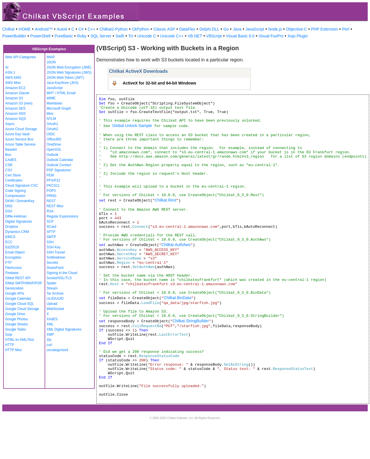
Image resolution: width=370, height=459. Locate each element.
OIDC (51, 134)
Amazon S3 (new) (18, 103)
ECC (8, 242)
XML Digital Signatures (64, 329)
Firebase (12, 273)
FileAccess (13, 268)
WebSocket (55, 309)
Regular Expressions (62, 216)
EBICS (10, 237)
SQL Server (101, 36)
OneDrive (54, 144)
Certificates (13, 180)
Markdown (54, 103)
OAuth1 (52, 124)
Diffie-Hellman (16, 216)
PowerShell (40, 36)
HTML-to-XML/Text (19, 340)
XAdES (52, 319)
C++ (91, 29)
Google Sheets (16, 324)
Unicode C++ (172, 36)
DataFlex (187, 29)
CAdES (10, 160)
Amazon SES (15, 108)
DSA (8, 211)
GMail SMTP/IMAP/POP (23, 283)
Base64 (11, 150)
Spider (52, 283)
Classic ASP (164, 29)
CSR (8, 165)
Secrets (52, 263)
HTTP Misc (13, 350)
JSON (51, 62)
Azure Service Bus (19, 139)
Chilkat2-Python (114, 29)
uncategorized (57, 350)
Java (237, 29)
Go (226, 29)
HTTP (9, 345)
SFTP (51, 232)
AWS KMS (13, 78)
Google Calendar (18, 299)
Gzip (8, 335)
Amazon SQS (15, 119)
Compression (15, 196)
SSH (50, 242)
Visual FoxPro (270, 36)
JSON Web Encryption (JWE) (69, 67)
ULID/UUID (55, 299)
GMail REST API (17, 278)
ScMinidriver (56, 257)
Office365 (54, 139)
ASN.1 (10, 73)
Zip (49, 340)
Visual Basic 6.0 (240, 36)
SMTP (51, 237)
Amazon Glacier (17, 93)
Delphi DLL (209, 29)
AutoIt (62, 29)
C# (80, 29)
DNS (8, 206)
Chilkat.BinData (177, 297)
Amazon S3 (14, 98)
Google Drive (15, 314)
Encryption (13, 257)
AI (6, 67)
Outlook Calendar (60, 160)
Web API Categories (20, 57)
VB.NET (195, 36)
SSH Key (54, 247)
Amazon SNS (15, 114)
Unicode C (146, 36)
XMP (50, 335)
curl (49, 345)
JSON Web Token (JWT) (65, 78)
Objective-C (296, 29)
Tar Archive (55, 293)
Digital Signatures (18, 222)
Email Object (15, 252)
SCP (50, 222)
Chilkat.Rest (165, 200)
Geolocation (14, 288)
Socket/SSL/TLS (59, 278)
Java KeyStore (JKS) (62, 83)
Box (8, 155)
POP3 (51, 191)
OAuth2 (52, 129)
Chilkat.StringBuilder (190, 321)
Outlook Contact (59, 165)
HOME (25, 29)
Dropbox (11, 227)
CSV (8, 170)
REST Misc (55, 206)
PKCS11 (53, 186)
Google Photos (16, 319)
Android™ (44, 29)
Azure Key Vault (17, 134)
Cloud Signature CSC (21, 186)
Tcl (130, 36)
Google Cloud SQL (19, 304)
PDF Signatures (59, 170)
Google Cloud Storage (22, 309)
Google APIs (14, 293)
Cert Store (13, 175)
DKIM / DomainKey (19, 201)
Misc (50, 114)
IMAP (51, 57)
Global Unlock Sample (132, 125)
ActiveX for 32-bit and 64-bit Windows (159, 83)
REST (51, 201)
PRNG (52, 196)
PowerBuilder (14, 36)
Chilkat (8, 29)
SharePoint (55, 268)
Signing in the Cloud (62, 273)
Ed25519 (12, 247)
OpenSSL (54, 150)
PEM (50, 175)
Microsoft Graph (59, 108)
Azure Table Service (20, 144)
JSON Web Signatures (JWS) (69, 73)
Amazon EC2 (15, 88)
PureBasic (64, 36)
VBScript (214, 36)
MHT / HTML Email (61, 93)
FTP (8, 263)
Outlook (52, 155)
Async (10, 124)
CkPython (140, 29)
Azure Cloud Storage (21, 129)
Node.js (275, 29)
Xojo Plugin (298, 36)
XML (50, 324)
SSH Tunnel (56, 252)
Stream (52, 288)
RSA (50, 211)
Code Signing (15, 191)
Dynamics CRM (17, 232)
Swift (120, 36)
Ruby (81, 36)
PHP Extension (324, 29)
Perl (345, 29)
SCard (51, 227)
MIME (51, 98)
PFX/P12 (53, 180)
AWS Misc (13, 83)
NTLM (51, 119)
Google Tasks (15, 329)
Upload (52, 304)
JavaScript (255, 29)
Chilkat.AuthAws (175, 244)
